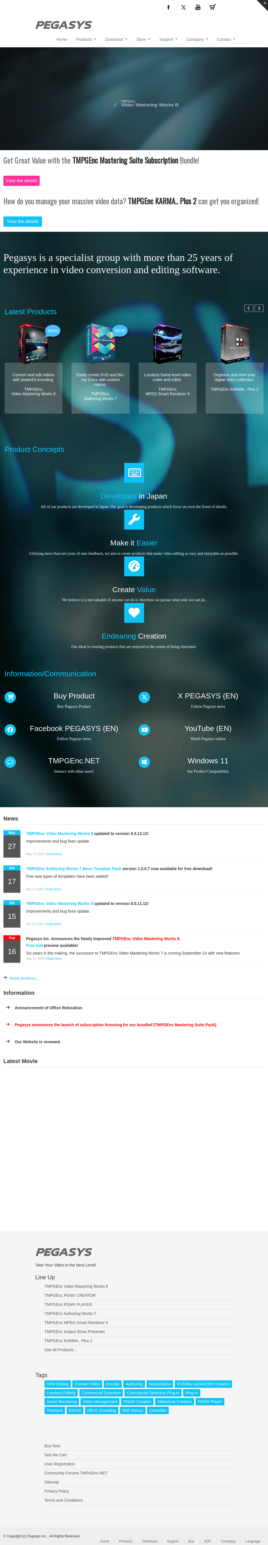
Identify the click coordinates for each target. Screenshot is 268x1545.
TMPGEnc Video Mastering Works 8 (59, 833)
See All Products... (61, 1350)
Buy (192, 1541)
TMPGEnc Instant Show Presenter (75, 1331)
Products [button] (84, 39)
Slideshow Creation (174, 1401)
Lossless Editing (61, 1393)
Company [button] (196, 39)
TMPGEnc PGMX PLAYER (68, 1304)
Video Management (100, 1401)
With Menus (132, 1410)
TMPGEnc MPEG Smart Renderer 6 (76, 1322)
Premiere (55, 1410)
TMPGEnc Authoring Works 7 (70, 1313)
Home (61, 39)
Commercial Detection (101, 1393)
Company (228, 1541)
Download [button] (114, 39)
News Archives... (24, 978)
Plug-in (191, 1393)
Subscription (160, 1384)
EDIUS (75, 1410)
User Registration (60, 1464)
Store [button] (141, 39)
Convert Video (87, 1384)
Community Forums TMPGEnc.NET (76, 1473)
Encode (112, 1384)
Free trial (34, 945)
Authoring (134, 1384)
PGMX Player (210, 1401)
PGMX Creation (137, 1401)
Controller (158, 1410)
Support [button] (166, 39)
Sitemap (52, 1482)
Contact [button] (224, 39)
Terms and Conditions (64, 1500)
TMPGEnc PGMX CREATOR (70, 1295)
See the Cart (56, 1455)
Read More (54, 854)
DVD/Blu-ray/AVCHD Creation (203, 1384)
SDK (207, 1541)
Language (252, 1541)
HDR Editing (58, 1384)
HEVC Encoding (101, 1410)
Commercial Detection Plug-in (153, 1393)
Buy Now (52, 1446)
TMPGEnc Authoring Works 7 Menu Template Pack (73, 868)
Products (125, 1541)
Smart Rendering (62, 1401)
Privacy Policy (57, 1491)
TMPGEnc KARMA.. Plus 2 (68, 1340)
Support (173, 1541)
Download (149, 1541)
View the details (21, 180)
